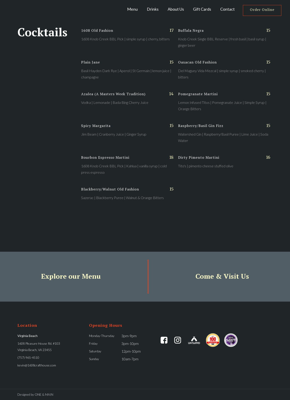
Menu (132, 9)
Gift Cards (202, 9)
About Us (176, 9)
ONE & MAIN (44, 394)
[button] (152, 9)
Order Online (262, 9)
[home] (37, 9)
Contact (227, 9)
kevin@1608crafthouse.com (36, 365)
